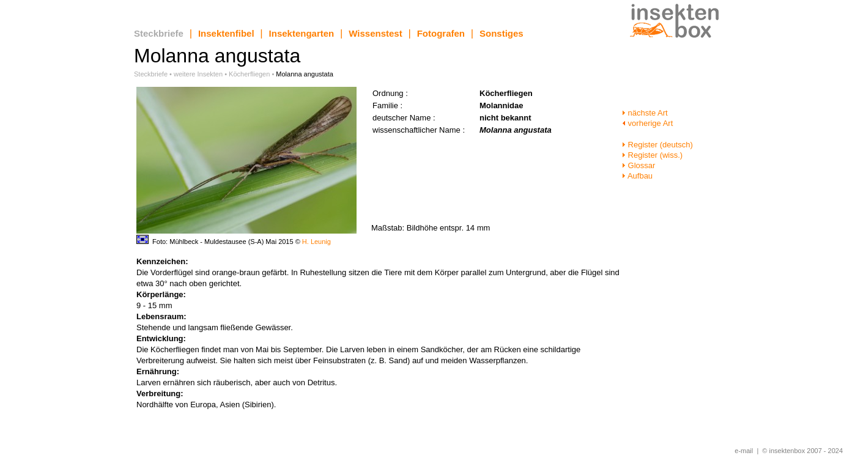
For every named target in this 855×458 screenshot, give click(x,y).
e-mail (744, 450)
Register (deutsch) (657, 144)
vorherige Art (647, 123)
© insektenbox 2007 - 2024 (802, 450)
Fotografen (441, 33)
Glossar (638, 165)
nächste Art (645, 112)
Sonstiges (501, 33)
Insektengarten (302, 33)
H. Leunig (316, 241)
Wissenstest (375, 33)
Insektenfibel (226, 33)
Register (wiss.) (652, 155)
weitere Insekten (198, 74)
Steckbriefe (158, 33)
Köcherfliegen (249, 74)
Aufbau (637, 175)
